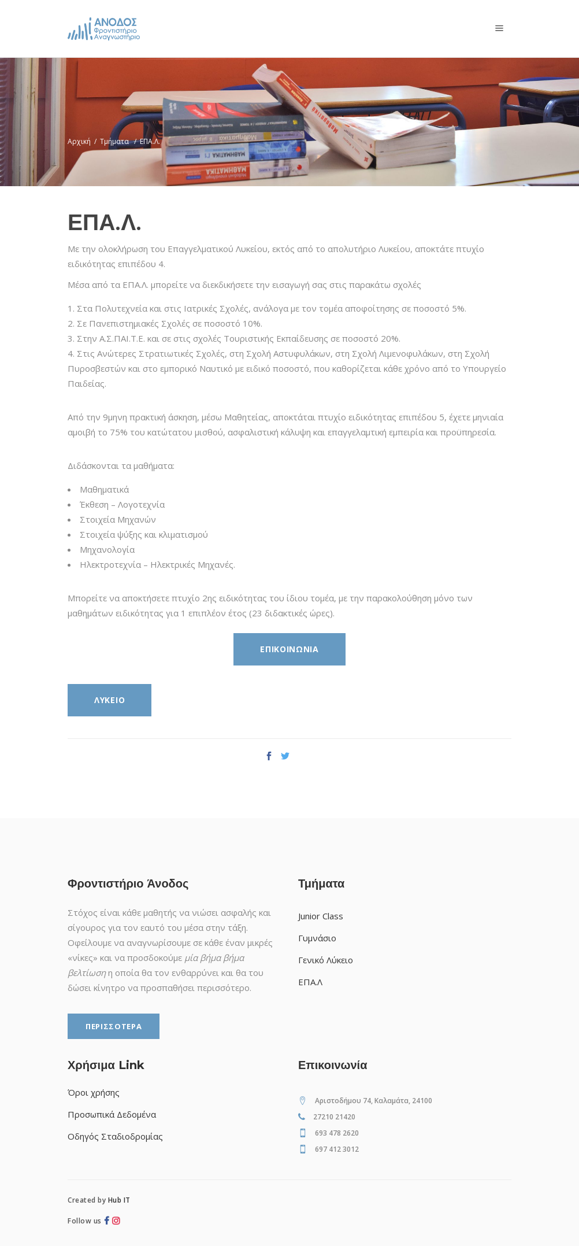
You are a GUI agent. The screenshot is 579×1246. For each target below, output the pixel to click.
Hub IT (119, 1200)
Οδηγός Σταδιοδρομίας (115, 1136)
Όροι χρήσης (94, 1092)
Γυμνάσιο (317, 938)
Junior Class (320, 916)
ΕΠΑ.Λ (310, 982)
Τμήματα (114, 141)
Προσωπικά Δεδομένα (112, 1114)
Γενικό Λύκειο (325, 960)
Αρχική (79, 141)
